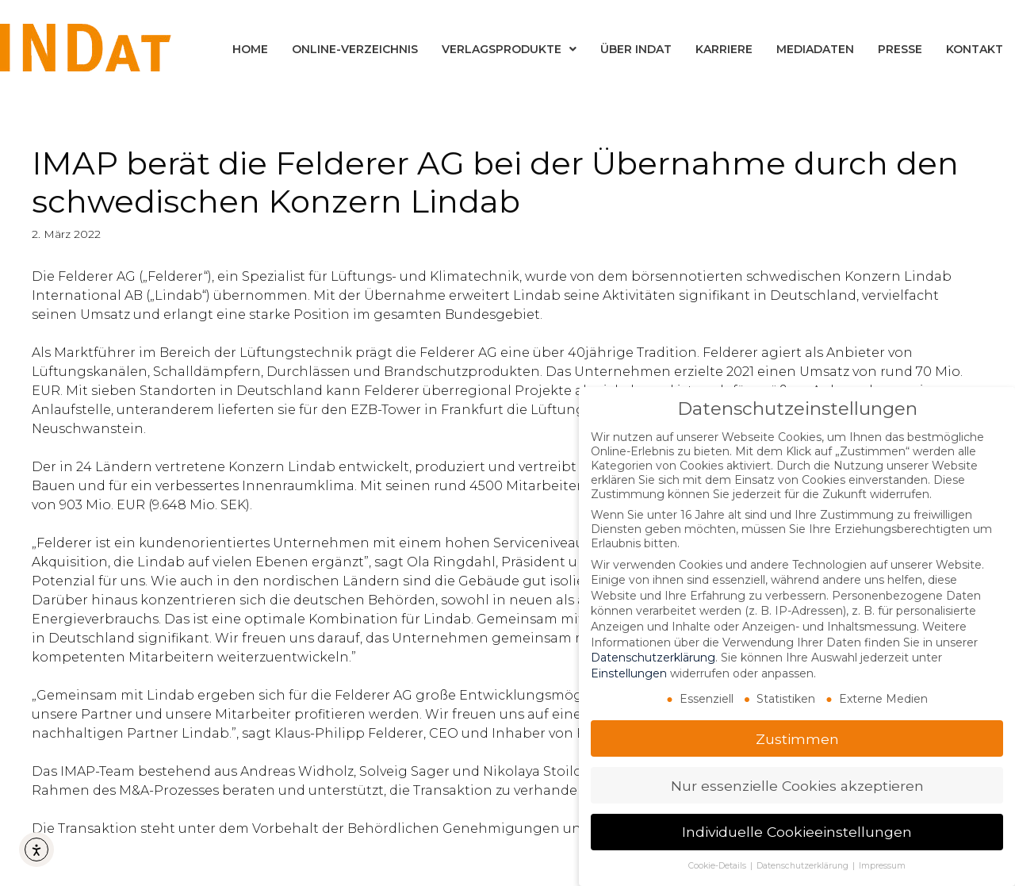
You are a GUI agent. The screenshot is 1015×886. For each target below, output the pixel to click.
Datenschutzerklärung (653, 657)
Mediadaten (815, 49)
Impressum (882, 866)
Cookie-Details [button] (718, 866)
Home (250, 49)
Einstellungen (629, 673)
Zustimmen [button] (797, 739)
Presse (900, 49)
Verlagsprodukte (509, 49)
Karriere (724, 49)
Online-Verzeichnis (355, 49)
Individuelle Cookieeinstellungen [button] (797, 831)
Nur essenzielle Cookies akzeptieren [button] (797, 785)
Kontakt (974, 49)
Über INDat (636, 49)
